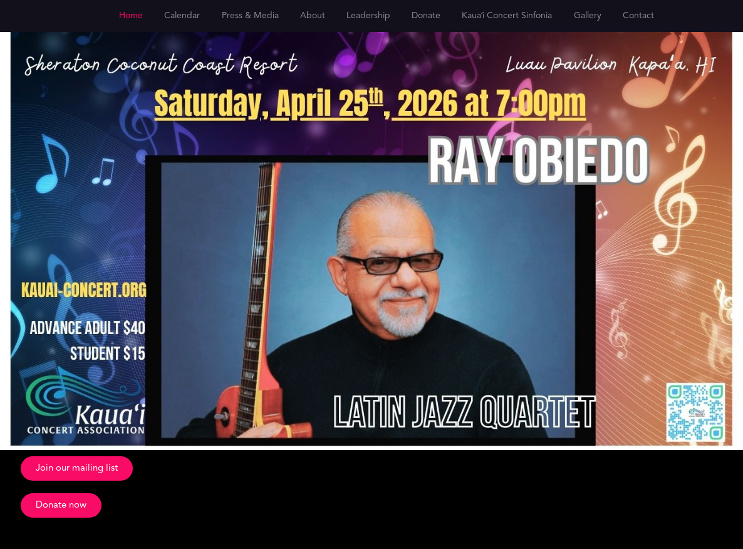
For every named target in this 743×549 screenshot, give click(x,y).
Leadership (368, 15)
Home (131, 15)
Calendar (182, 15)
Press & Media (250, 15)
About (312, 15)
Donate (426, 15)
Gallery (587, 15)
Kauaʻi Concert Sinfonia (507, 15)
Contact (638, 15)
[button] (77, 468)
